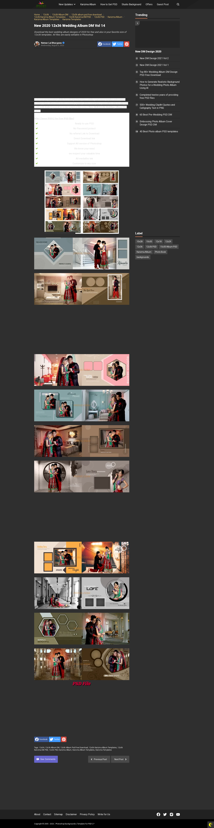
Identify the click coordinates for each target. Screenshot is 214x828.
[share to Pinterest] (126, 44)
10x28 (140, 241)
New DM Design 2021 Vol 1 (154, 65)
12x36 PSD (53, 750)
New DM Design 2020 (148, 51)
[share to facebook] (104, 44)
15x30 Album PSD (168, 247)
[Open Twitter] (165, 814)
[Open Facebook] (158, 814)
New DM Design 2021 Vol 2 (154, 58)
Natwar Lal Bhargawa (52, 43)
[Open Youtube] (178, 814)
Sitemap (58, 814)
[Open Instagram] (171, 814)
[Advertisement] (81, 73)
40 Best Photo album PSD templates (159, 131)
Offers (149, 4)
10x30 (149, 241)
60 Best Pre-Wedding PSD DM (156, 114)
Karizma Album (88, 4)
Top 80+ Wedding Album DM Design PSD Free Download (158, 73)
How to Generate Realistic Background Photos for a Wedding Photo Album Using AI (160, 85)
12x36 (41, 748)
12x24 (168, 241)
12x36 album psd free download (74, 748)
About (37, 814)
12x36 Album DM (52, 748)
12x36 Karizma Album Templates (103, 748)
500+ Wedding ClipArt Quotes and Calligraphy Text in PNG (157, 106)
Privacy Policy (87, 814)
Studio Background (131, 4)
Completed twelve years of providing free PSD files (159, 96)
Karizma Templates (104, 750)
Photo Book (160, 252)
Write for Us (104, 814)
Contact (47, 814)
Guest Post (163, 4)
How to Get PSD (108, 4)
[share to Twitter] (117, 44)
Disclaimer (71, 814)
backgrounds (143, 257)
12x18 (159, 241)
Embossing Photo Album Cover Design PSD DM (156, 123)
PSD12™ (91, 824)
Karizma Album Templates (84, 750)
